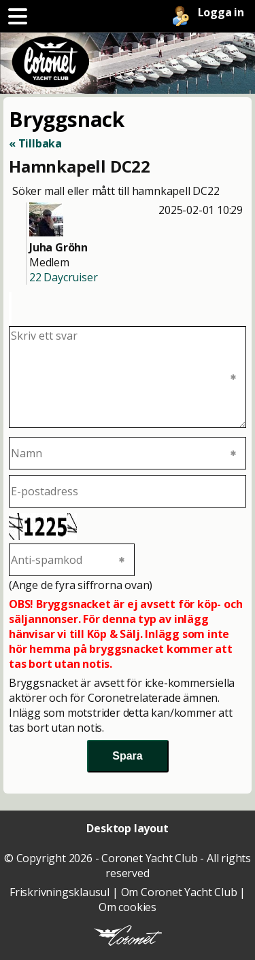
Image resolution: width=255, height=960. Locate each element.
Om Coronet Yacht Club (179, 892)
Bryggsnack (66, 119)
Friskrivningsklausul (59, 892)
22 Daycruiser (63, 277)
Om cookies (127, 907)
